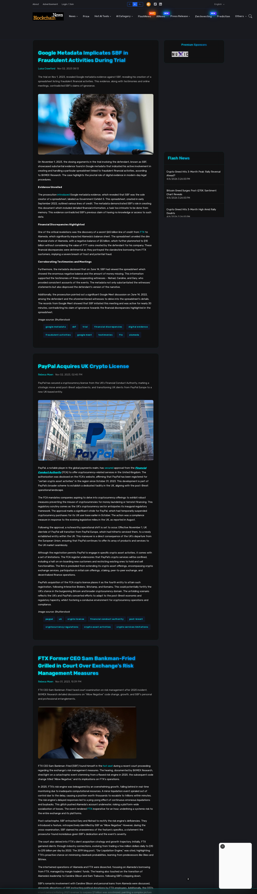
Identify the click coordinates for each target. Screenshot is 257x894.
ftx (121, 335)
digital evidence (138, 327)
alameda (134, 335)
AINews (162, 15)
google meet (84, 335)
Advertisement (50, 4)
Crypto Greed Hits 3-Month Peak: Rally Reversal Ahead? (193, 173)
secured (109, 467)
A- (130, 4)
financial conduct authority (107, 619)
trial (85, 327)
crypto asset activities (97, 627)
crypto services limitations (132, 627)
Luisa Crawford (46, 68)
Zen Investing (204, 15)
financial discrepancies (108, 327)
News (72, 16)
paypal (49, 619)
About (36, 4)
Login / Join (68, 4)
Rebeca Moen (45, 374)
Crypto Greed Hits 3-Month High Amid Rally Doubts (191, 211)
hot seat (108, 765)
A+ (140, 4)
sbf (74, 327)
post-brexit (136, 619)
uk (60, 619)
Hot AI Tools (102, 16)
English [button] (218, 4)
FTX (142, 232)
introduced (63, 194)
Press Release (179, 16)
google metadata (56, 327)
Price (86, 16)
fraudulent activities (58, 335)
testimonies (105, 335)
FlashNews (146, 15)
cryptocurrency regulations (62, 627)
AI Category (123, 16)
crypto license (76, 619)
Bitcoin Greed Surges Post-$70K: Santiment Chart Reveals (192, 192)
